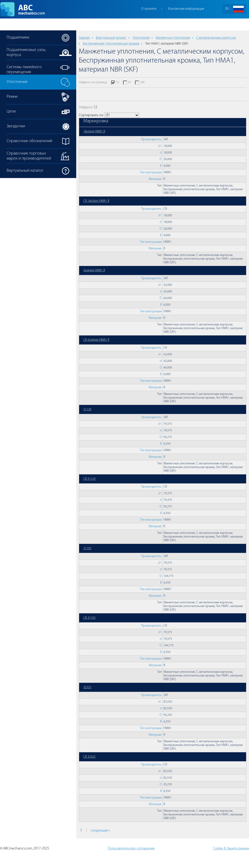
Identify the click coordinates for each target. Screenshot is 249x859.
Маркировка (95, 121)
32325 (87, 687)
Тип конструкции (151, 172)
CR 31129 (89, 478)
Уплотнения (141, 38)
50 (129, 82)
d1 (160, 146)
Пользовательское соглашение (131, 849)
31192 (87, 548)
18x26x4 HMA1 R (94, 131)
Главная (84, 38)
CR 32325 (89, 756)
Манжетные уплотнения (173, 38)
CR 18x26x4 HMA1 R (96, 201)
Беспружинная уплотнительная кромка (111, 43)
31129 (87, 409)
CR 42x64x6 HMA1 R (96, 340)
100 (142, 82)
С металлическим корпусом (216, 38)
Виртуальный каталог (111, 38)
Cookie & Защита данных (231, 849)
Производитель (151, 139)
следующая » (100, 831)
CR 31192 (89, 617)
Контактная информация (186, 9)
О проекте (149, 9)
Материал (155, 179)
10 (117, 82)
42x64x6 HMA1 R (94, 270)
